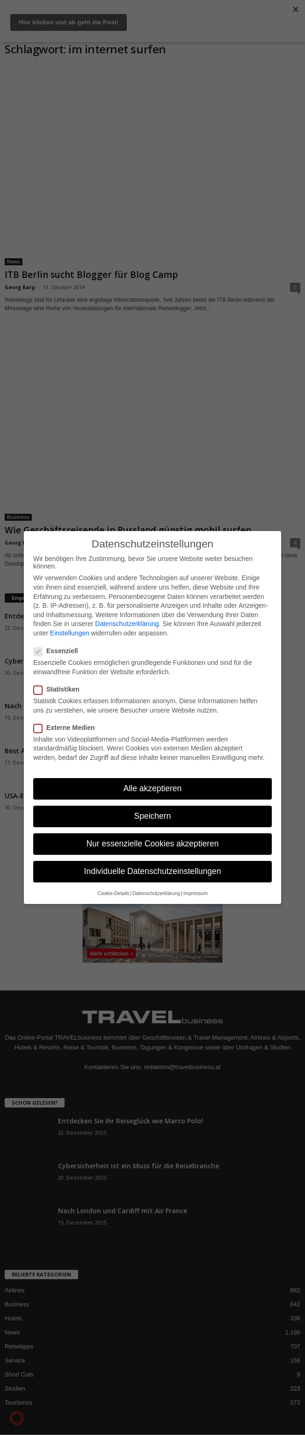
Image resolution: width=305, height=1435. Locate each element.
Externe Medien (67, 727)
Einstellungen (69, 633)
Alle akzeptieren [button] (152, 788)
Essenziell (58, 651)
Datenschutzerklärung (127, 623)
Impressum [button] (195, 893)
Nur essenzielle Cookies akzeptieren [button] (152, 843)
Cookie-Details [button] (113, 893)
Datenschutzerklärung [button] (156, 893)
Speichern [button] (152, 816)
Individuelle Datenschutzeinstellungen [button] (152, 871)
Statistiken (59, 689)
